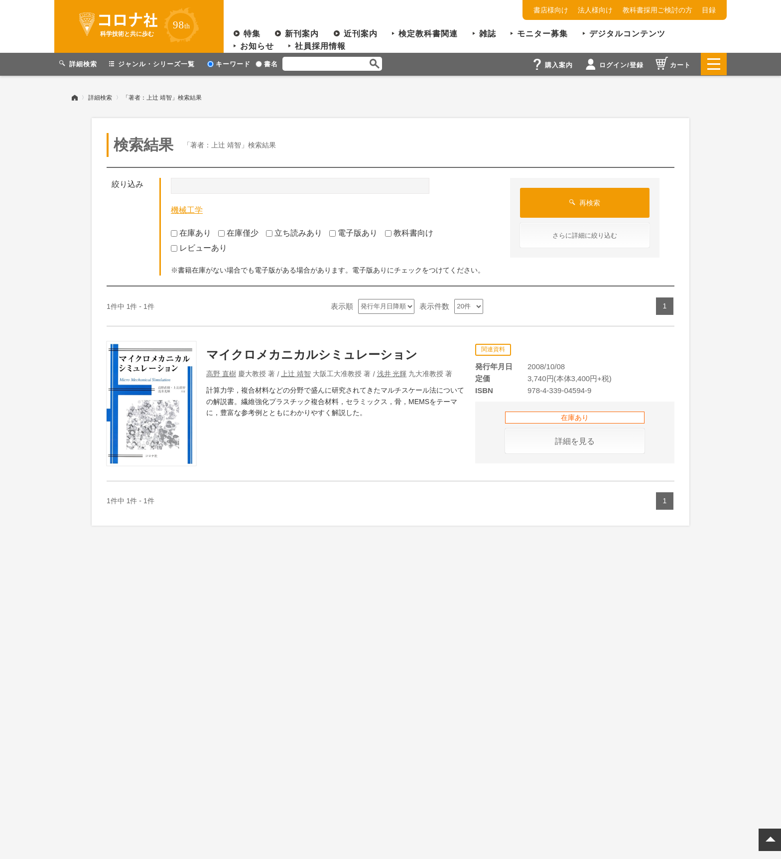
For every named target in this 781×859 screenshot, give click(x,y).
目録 (709, 10)
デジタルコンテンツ (627, 33)
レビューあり (199, 248)
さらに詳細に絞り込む (584, 235)
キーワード (229, 64)
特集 (252, 33)
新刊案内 (302, 33)
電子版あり (353, 232)
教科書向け (409, 232)
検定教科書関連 (428, 33)
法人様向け (595, 10)
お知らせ (257, 46)
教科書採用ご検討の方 (657, 10)
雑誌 (487, 33)
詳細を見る (575, 440)
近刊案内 (361, 33)
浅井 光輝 (392, 373)
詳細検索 (100, 97)
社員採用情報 (320, 46)
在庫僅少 (238, 232)
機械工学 (187, 210)
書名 (267, 64)
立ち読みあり (294, 232)
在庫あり (191, 232)
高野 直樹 (221, 373)
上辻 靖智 (296, 373)
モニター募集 (542, 33)
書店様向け (550, 10)
